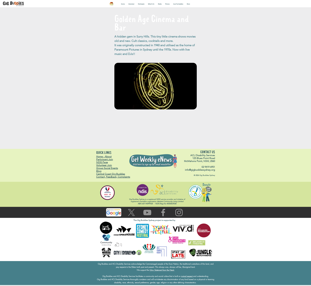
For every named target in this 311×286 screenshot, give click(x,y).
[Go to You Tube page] (147, 212)
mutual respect (187, 276)
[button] (123, 4)
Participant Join (104, 159)
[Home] (111, 3)
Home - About (104, 156)
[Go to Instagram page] (179, 212)
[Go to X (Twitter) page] (131, 212)
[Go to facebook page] (163, 212)
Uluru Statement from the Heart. (162, 270)
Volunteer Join (104, 165)
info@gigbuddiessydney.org (200, 169)
